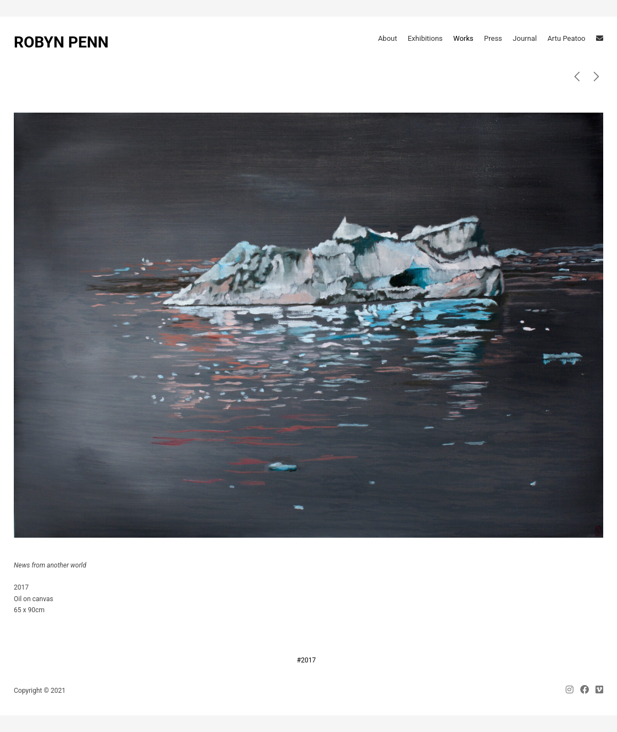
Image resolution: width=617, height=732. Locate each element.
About (387, 38)
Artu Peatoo (566, 38)
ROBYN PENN (61, 42)
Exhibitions (425, 38)
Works (463, 38)
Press (493, 38)
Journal (525, 38)
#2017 (306, 660)
